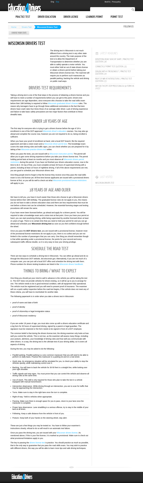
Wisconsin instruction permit (61, 154)
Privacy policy (116, 2)
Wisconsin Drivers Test (47, 27)
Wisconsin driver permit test (55, 144)
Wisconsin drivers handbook (71, 264)
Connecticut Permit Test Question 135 (111, 67)
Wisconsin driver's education (54, 131)
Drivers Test (27, 27)
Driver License (71, 16)
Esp (57, 2)
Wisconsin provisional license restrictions (70, 180)
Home (13, 27)
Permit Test (117, 16)
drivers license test (37, 443)
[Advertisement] (28, 66)
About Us (107, 2)
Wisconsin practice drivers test (33, 149)
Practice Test (23, 16)
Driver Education (47, 16)
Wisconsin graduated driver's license (63, 103)
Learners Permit (94, 16)
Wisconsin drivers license (67, 433)
